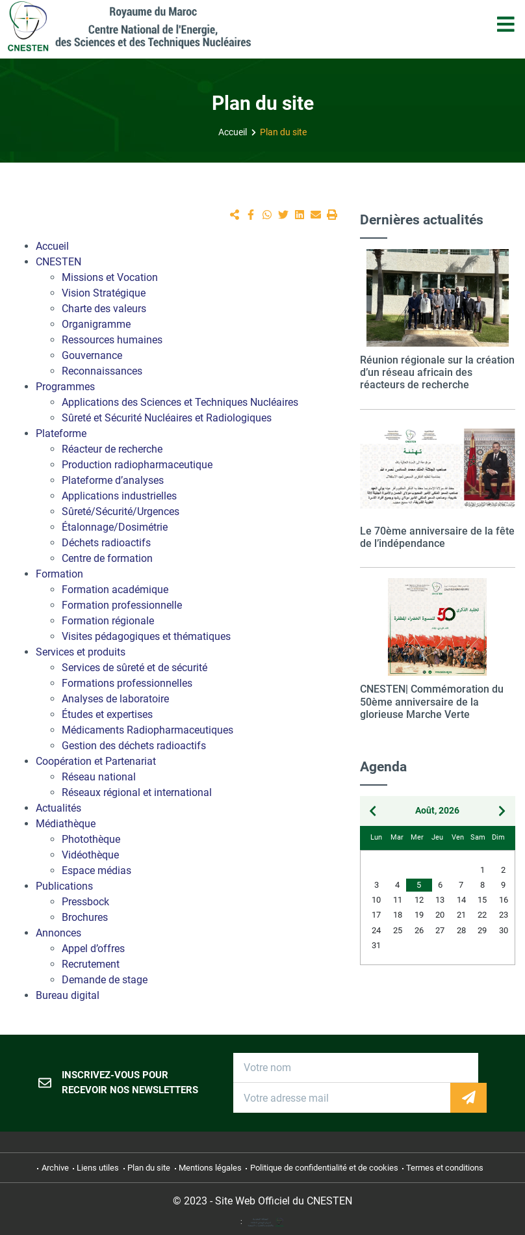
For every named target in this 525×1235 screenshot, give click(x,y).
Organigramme (96, 324)
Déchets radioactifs (106, 543)
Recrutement (91, 964)
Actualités (58, 808)
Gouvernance (92, 355)
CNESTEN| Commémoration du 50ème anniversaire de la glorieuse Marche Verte (432, 701)
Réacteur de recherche (112, 449)
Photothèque (91, 839)
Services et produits (80, 652)
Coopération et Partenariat (96, 761)
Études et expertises (107, 714)
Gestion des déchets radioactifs (134, 745)
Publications (64, 886)
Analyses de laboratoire (115, 699)
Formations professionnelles (127, 683)
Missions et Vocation (110, 277)
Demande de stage (104, 980)
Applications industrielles (119, 496)
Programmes (65, 386)
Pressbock (85, 902)
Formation (59, 574)
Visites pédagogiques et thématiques (146, 636)
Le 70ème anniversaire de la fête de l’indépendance (437, 537)
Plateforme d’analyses (113, 480)
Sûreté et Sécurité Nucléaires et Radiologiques (167, 418)
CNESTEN (58, 262)
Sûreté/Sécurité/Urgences (120, 511)
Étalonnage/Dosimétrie (115, 527)
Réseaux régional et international (137, 792)
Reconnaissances (102, 371)
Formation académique (115, 589)
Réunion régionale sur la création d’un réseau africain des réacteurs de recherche (437, 372)
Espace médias (96, 870)
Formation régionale (108, 621)
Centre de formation (107, 558)
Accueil (232, 132)
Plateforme (61, 433)
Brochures (85, 917)
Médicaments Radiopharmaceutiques (147, 730)
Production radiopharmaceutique (137, 464)
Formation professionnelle (122, 605)
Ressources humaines (112, 340)
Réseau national (99, 777)
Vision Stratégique (104, 293)
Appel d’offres (93, 948)
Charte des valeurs (104, 308)
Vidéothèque (90, 855)
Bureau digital (67, 995)
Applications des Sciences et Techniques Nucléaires (180, 402)
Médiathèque (66, 823)
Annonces (58, 933)
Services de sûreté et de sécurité (134, 667)
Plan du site (283, 132)
